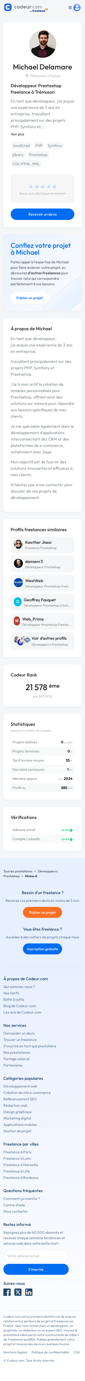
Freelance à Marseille (20, 1164)
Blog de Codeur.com (19, 1005)
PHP (38, 145)
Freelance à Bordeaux (21, 1177)
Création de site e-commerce (27, 1092)
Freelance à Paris (17, 1152)
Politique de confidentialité (50, 1352)
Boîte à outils (13, 999)
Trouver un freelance (20, 1039)
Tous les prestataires (17, 871)
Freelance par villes (21, 1144)
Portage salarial (16, 1058)
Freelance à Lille (16, 1171)
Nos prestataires (16, 1052)
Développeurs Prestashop (50, 644)
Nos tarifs (11, 993)
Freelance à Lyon (17, 1158)
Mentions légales (15, 1352)
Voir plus (17, 134)
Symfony (55, 145)
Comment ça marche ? (21, 1198)
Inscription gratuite (42, 949)
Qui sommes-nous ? (19, 986)
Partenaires (13, 1065)
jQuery (18, 154)
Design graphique (17, 1111)
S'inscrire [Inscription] (36, 1269)
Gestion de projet (17, 1131)
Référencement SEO (20, 1099)
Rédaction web (15, 1105)
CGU (76, 1352)
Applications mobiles (20, 1124)
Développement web (20, 1086)
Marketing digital (17, 1118)
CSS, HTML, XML (25, 163)
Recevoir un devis (43, 214)
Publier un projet (29, 298)
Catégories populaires (23, 1078)
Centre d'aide (14, 1205)
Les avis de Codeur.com (22, 1012)
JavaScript (21, 145)
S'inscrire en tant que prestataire (29, 1046)
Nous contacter (15, 1211)
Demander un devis (19, 1033)
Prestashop (38, 154)
